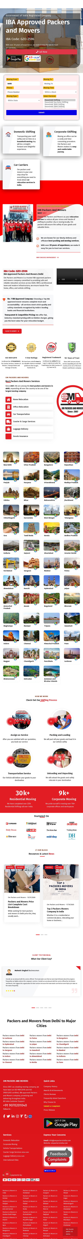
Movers (10, 867)
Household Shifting (59, 100)
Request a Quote (66, 4)
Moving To (48, 79)
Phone (10, 88)
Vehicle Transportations (12, 1148)
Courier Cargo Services (16, 1152)
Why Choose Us (50, 1102)
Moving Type (12, 96)
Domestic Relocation (11, 1140)
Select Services (50, 96)
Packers (20, 867)
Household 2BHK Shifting (59, 106)
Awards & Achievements (53, 1090)
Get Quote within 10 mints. (69, 1231)
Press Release (49, 1110)
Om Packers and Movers (17, 897)
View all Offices (50, 1170)
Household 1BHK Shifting (59, 104)
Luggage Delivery (13, 1156)
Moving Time (49, 88)
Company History (50, 1086)
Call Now (41, 52)
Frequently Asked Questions (55, 1098)
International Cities (10, 1160)
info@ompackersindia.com (60, 1140)
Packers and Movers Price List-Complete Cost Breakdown (21, 904)
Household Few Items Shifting (59, 102)
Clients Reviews (50, 1094)
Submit (41, 112)
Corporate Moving (10, 1144)
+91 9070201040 (15, 1105)
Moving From (12, 79)
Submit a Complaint (52, 1106)
